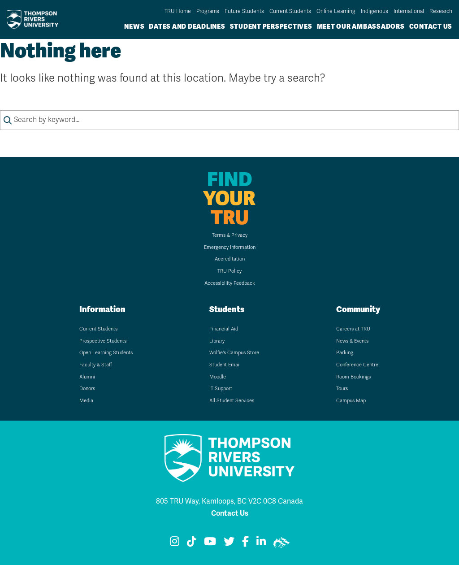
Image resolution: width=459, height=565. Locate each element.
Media (86, 401)
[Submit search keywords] (8, 120)
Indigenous (374, 11)
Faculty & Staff (95, 365)
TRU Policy (229, 271)
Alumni (87, 377)
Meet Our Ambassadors (361, 26)
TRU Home (178, 11)
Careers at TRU (353, 329)
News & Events (352, 341)
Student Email (225, 365)
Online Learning (335, 11)
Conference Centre (357, 365)
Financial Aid (223, 329)
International (409, 11)
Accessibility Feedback (229, 283)
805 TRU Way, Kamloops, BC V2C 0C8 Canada (229, 501)
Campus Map (351, 401)
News (134, 26)
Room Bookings (353, 377)
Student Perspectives (271, 26)
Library (217, 341)
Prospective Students (102, 341)
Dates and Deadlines (187, 26)
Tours (342, 388)
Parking (344, 353)
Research (440, 11)
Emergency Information (229, 247)
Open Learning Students (106, 353)
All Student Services (231, 401)
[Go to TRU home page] (35, 19)
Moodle (217, 377)
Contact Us (431, 26)
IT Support (220, 388)
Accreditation (230, 259)
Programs (207, 11)
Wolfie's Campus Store (234, 353)
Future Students (244, 11)
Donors (87, 388)
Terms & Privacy (229, 235)
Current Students (290, 11)
